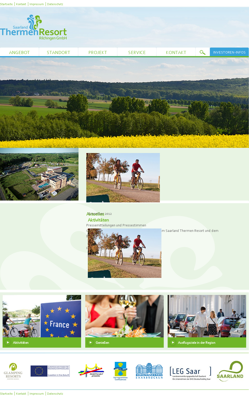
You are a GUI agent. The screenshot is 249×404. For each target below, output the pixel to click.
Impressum (37, 4)
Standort (58, 52)
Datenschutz (55, 4)
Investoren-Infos (229, 52)
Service (137, 52)
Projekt (97, 52)
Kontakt (21, 4)
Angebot (19, 52)
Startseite (6, 4)
